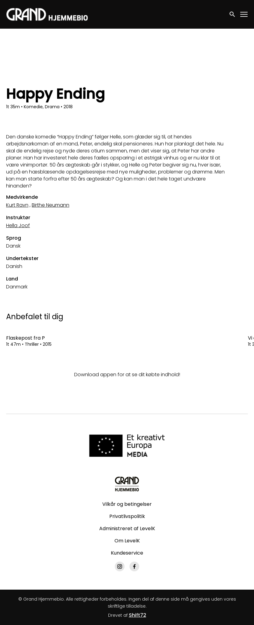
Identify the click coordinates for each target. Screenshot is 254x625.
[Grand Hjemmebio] (127, 483)
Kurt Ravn (17, 205)
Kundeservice (127, 552)
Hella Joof (18, 225)
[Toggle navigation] (244, 14)
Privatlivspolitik (127, 516)
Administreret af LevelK (127, 528)
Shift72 (137, 615)
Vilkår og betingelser (127, 504)
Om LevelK (127, 540)
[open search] (232, 14)
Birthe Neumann (50, 205)
